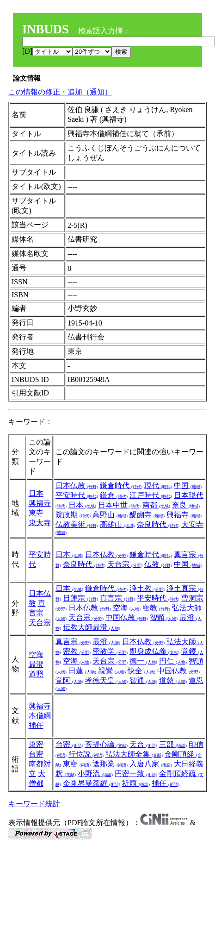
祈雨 (136, 783)
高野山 (110, 515)
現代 (158, 485)
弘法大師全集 (134, 754)
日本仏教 (76, 485)
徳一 (143, 661)
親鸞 (112, 671)
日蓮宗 (80, 598)
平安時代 (76, 495)
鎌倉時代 (121, 485)
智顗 (164, 617)
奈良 (186, 505)
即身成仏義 (154, 651)
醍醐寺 (147, 515)
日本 (36, 493)
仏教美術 (76, 524)
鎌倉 (114, 495)
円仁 (173, 661)
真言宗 (117, 598)
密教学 (110, 651)
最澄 (36, 664)
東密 (36, 744)
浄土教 (147, 588)
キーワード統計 (34, 804)
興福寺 (40, 503)
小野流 (95, 773)
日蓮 (82, 671)
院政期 (73, 515)
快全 (141, 671)
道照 (36, 674)
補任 (165, 783)
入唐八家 (150, 764)
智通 (143, 680)
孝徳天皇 (106, 680)
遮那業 (110, 764)
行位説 (86, 754)
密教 (156, 608)
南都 (156, 505)
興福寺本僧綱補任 (40, 715)
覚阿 (69, 680)
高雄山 (117, 524)
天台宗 (124, 564)
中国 (188, 485)
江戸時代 (150, 495)
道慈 (173, 680)
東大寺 (40, 522)
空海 (127, 608)
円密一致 (136, 773)
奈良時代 (158, 524)
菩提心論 (106, 744)
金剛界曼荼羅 (91, 783)
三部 (173, 744)
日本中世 (119, 505)
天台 (143, 744)
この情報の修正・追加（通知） (60, 92)
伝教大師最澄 (91, 627)
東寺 (36, 513)
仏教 (158, 564)
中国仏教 (126, 617)
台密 (36, 754)
